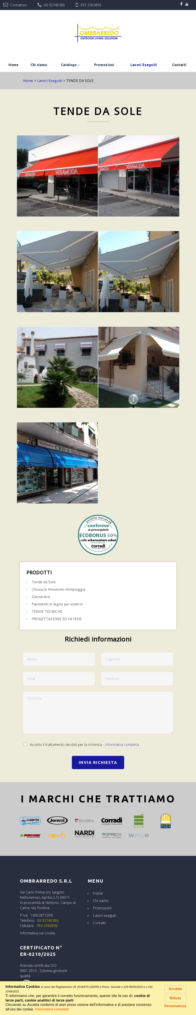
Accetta (175, 989)
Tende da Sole (44, 582)
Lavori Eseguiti (143, 65)
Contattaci (18, 5)
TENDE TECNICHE (47, 611)
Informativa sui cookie (37, 933)
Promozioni (104, 65)
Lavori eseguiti (104, 915)
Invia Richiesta (98, 762)
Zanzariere (41, 596)
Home (13, 65)
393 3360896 (90, 5)
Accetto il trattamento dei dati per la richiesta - (81, 744)
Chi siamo (39, 65)
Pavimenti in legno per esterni (57, 604)
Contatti (179, 65)
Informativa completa (122, 744)
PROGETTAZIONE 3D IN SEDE (57, 619)
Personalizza (175, 1006)
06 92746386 (54, 5)
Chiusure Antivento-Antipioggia (59, 589)
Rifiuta (175, 998)
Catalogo (69, 65)
